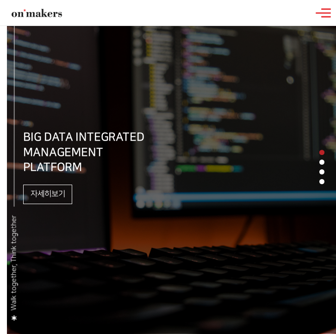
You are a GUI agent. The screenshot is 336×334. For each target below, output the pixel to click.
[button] (321, 152)
